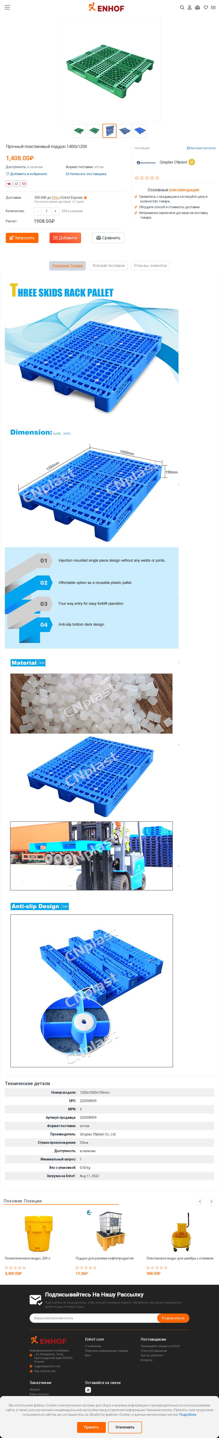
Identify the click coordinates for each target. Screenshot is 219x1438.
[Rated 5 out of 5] (24, 1267)
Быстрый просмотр (201, 148)
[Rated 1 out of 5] (7, 1267)
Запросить (22, 237)
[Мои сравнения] (197, 7)
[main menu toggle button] (7, 7)
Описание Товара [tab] (67, 265)
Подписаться (173, 1318)
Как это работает (152, 1355)
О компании (93, 1346)
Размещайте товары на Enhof (160, 1346)
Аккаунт (35, 1389)
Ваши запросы (39, 1394)
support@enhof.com (45, 1366)
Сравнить (108, 237)
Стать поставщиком (154, 1350)
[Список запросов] (213, 7)
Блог (88, 1355)
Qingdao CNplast (177, 162)
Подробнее (188, 1414)
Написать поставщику (86, 174)
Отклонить (125, 1427)
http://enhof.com (43, 1371)
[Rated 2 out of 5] (11, 1267)
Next (211, 1201)
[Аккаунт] (189, 7)
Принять (91, 1427)
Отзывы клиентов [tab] (150, 265)
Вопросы (147, 1360)
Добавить (65, 237)
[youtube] (88, 1390)
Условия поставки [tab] (108, 265)
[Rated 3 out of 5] (16, 1267)
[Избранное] (206, 7)
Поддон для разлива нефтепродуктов (105, 1258)
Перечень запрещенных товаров (106, 1350)
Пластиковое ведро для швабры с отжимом (180, 1258)
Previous (200, 1201)
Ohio (55, 197)
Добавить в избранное (26, 174)
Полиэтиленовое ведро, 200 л (27, 1258)
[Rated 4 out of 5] (20, 1267)
